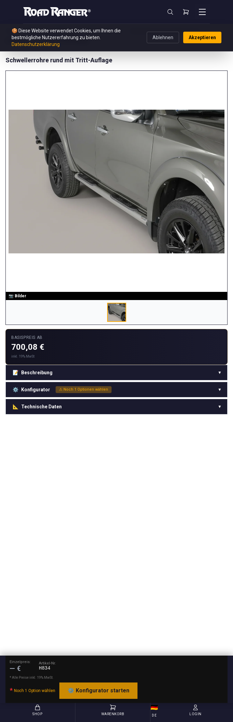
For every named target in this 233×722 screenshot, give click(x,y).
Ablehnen (162, 37)
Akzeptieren (202, 37)
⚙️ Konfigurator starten (98, 690)
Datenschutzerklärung (36, 44)
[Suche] (170, 12)
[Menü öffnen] (202, 11)
